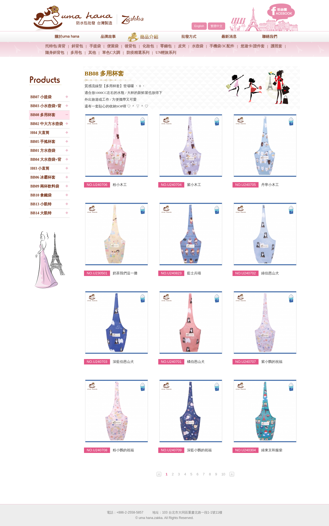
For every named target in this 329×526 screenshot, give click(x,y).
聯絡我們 (266, 36)
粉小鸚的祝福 (123, 450)
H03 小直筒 (39, 168)
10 (223, 474)
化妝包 (148, 46)
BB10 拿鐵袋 (40, 195)
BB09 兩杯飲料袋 (44, 186)
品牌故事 (103, 36)
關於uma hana (63, 36)
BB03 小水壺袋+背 (45, 106)
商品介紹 (144, 36)
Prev (159, 474)
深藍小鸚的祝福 (199, 450)
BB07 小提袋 (40, 97)
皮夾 (182, 46)
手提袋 (95, 46)
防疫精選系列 (138, 53)
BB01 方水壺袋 (42, 151)
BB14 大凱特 (40, 213)
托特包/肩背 (55, 46)
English (199, 26)
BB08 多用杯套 (42, 115)
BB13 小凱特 (40, 204)
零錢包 (166, 46)
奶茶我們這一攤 (125, 273)
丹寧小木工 (270, 185)
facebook (281, 13)
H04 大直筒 (39, 133)
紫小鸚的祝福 (271, 362)
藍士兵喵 (194, 273)
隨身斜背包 (54, 53)
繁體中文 (216, 26)
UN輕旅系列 (166, 53)
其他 (92, 53)
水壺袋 (197, 46)
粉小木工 (120, 185)
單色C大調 (111, 53)
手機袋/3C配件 (221, 46)
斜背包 (77, 46)
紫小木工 (194, 185)
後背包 (130, 46)
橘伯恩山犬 (196, 362)
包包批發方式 (184, 36)
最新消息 (225, 36)
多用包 (76, 53)
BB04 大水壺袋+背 (45, 159)
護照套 (276, 46)
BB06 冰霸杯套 (42, 177)
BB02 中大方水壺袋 (46, 124)
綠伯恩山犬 (270, 273)
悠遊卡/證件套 (253, 46)
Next (232, 474)
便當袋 (112, 46)
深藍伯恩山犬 (123, 362)
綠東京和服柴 (271, 450)
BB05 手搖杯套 (42, 142)
